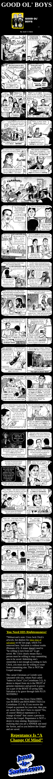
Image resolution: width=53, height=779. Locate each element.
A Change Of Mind (26, 737)
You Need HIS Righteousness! (26, 632)
